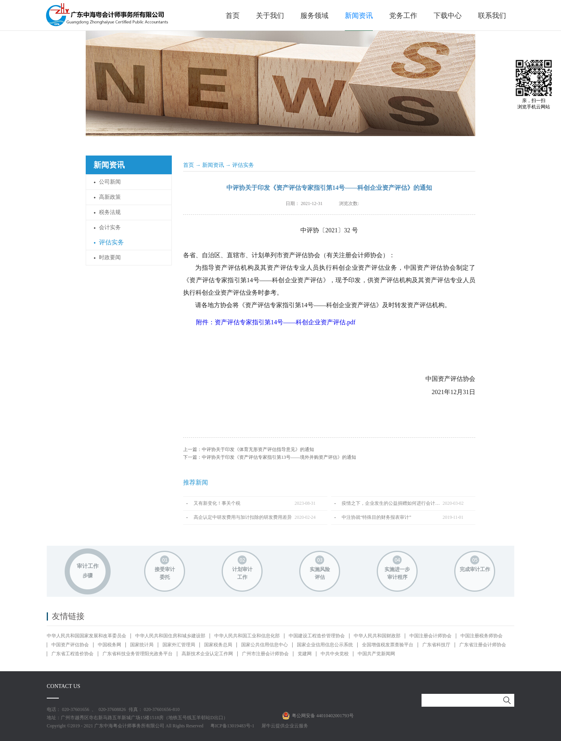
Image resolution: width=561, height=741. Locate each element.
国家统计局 (141, 644)
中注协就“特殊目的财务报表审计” (376, 517)
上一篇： (248, 449)
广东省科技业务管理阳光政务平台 (137, 653)
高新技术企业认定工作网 (207, 653)
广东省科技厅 (436, 644)
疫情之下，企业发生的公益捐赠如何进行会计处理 (392, 503)
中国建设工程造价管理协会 (317, 635)
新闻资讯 (213, 165)
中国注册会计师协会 (430, 635)
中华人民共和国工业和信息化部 (247, 635)
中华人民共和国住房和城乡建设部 (170, 635)
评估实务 (243, 165)
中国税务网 (109, 644)
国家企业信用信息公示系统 (325, 644)
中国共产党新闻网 (376, 653)
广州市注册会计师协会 (265, 653)
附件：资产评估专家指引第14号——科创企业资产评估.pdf (275, 322)
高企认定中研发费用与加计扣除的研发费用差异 (243, 517)
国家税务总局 (218, 644)
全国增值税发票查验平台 (387, 644)
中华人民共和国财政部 (377, 635)
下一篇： (269, 457)
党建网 (305, 653)
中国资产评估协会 (70, 644)
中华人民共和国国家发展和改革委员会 (86, 635)
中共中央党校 (335, 653)
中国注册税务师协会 (481, 635)
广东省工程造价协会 (72, 653)
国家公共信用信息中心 (264, 644)
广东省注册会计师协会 (482, 644)
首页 (233, 15)
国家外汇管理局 (178, 644)
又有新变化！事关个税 (217, 503)
